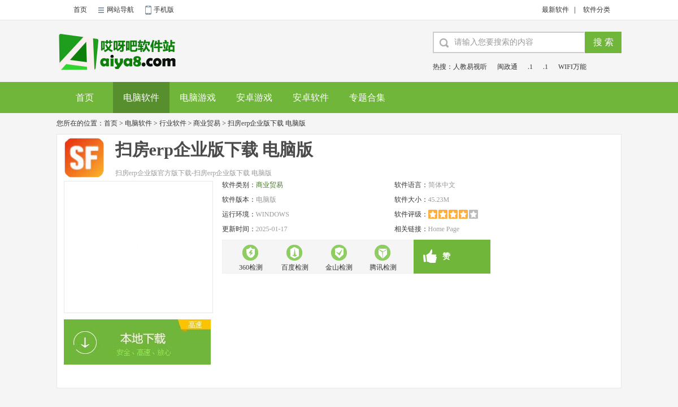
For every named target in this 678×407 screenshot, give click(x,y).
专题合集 (367, 97)
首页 (80, 10)
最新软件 (555, 10)
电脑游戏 (198, 97)
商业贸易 (206, 123)
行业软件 (172, 123)
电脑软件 (141, 97)
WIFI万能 (572, 67)
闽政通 (507, 67)
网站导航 (120, 10)
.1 (530, 67)
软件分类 (596, 10)
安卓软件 (311, 97)
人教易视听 (470, 67)
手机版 (164, 10)
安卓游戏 (254, 97)
